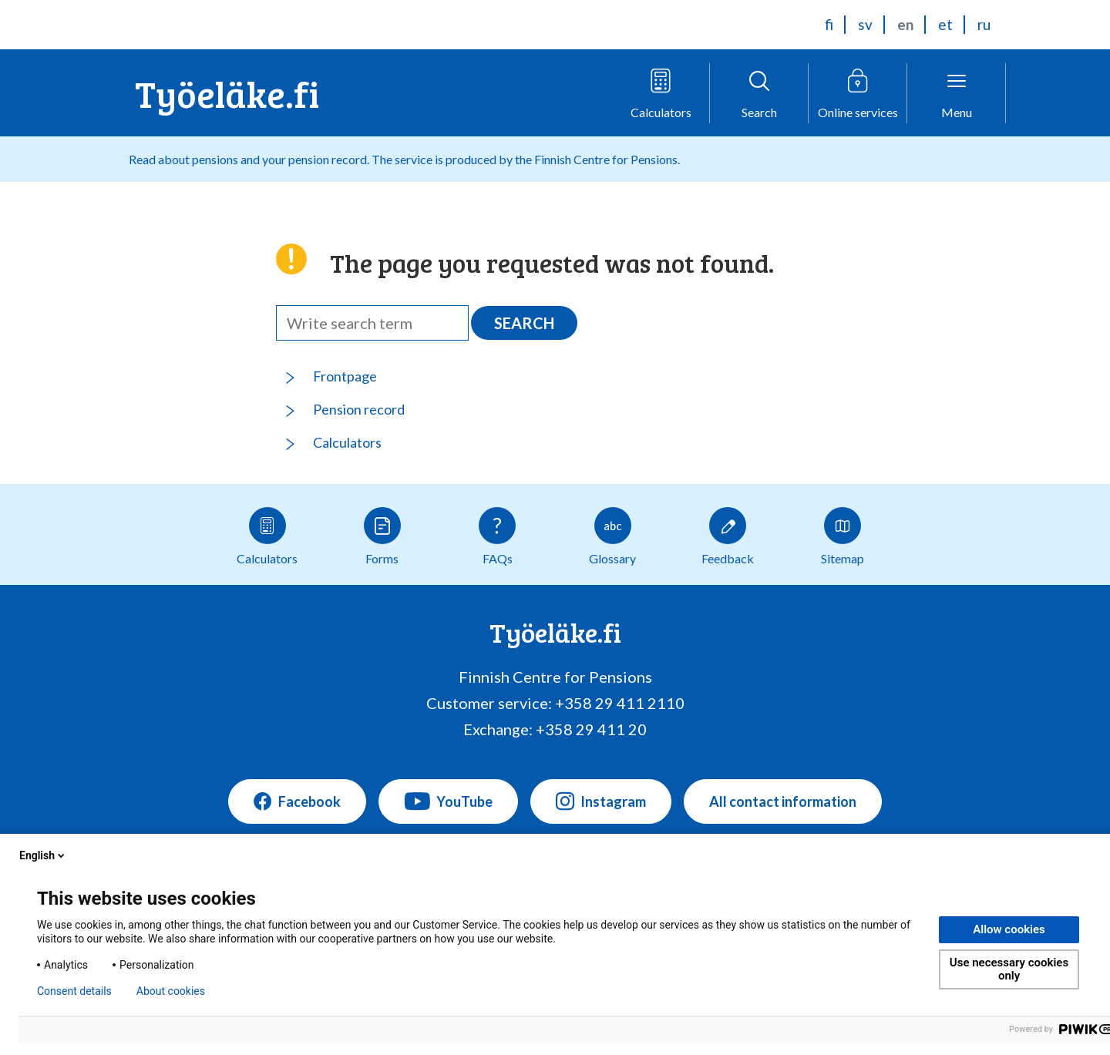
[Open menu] (956, 93)
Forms (382, 536)
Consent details (74, 991)
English (43, 855)
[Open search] (759, 93)
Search (524, 323)
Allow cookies (1009, 929)
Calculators (347, 442)
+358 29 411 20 (591, 729)
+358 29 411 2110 (619, 703)
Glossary (612, 536)
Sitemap (842, 536)
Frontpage (345, 376)
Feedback (727, 536)
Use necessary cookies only (1009, 969)
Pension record (359, 409)
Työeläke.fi (227, 93)
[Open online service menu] (858, 93)
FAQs (497, 536)
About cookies (170, 991)
